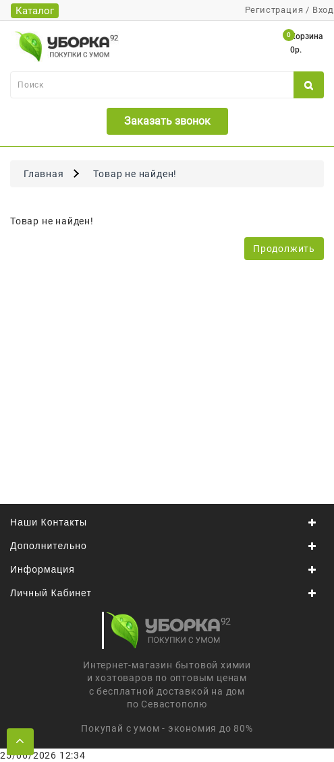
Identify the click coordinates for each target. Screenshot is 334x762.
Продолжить (284, 248)
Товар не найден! (135, 173)
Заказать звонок (167, 121)
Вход (323, 10)
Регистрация (274, 10)
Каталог (35, 11)
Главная (44, 173)
